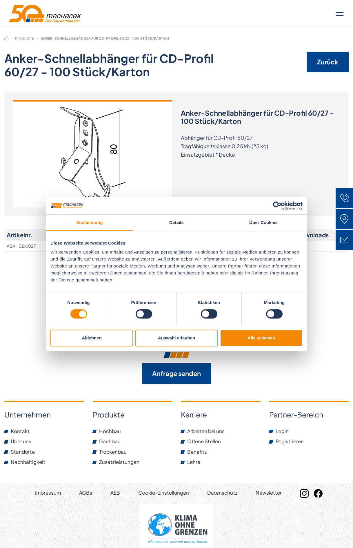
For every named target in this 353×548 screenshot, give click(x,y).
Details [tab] (176, 222)
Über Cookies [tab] (263, 222)
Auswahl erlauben (176, 337)
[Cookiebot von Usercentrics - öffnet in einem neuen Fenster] (277, 205)
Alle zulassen (261, 337)
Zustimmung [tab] (90, 222)
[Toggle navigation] (339, 13)
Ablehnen (91, 337)
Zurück (327, 62)
